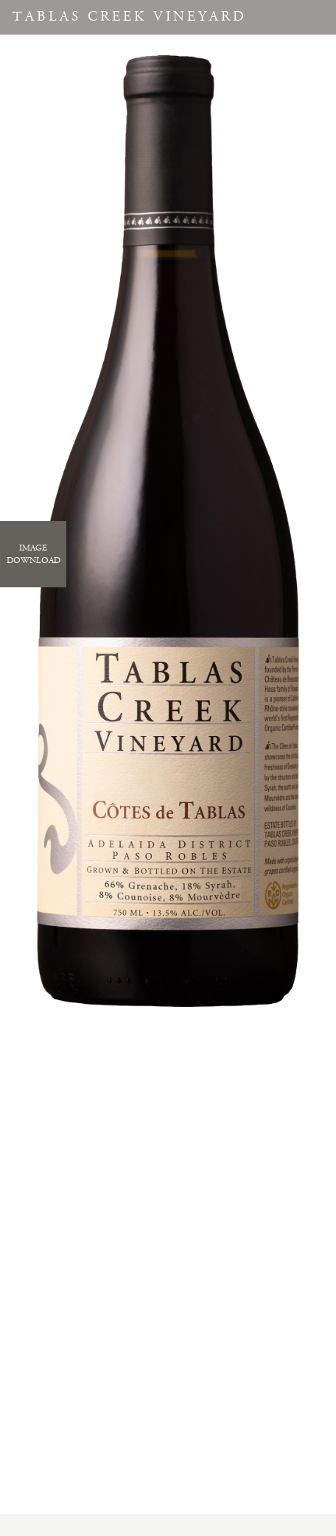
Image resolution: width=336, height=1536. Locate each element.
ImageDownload (33, 554)
